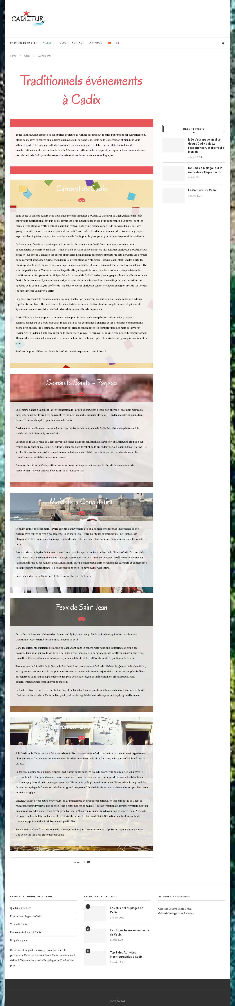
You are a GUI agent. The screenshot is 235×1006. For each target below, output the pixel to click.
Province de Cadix (22, 43)
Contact (78, 42)
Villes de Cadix (18, 924)
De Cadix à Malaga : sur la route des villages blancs (205, 170)
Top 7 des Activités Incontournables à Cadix (126, 955)
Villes (47, 43)
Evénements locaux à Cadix (25, 932)
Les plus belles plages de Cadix (126, 910)
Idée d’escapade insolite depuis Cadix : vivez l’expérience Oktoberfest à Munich (206, 146)
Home (13, 56)
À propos (95, 42)
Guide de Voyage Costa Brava (174, 908)
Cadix (27, 56)
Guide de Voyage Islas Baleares (176, 913)
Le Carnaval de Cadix (202, 190)
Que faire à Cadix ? (20, 908)
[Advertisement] (158, 18)
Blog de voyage (19, 940)
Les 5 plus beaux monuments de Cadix (129, 932)
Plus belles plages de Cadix (25, 916)
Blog (63, 42)
